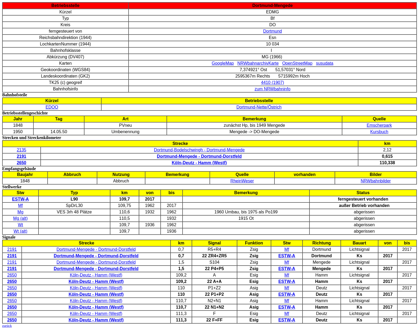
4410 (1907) (272, 82)
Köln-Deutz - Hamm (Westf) (96, 275)
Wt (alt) (21, 231)
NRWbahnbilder (376, 181)
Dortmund (272, 31)
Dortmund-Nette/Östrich (259, 107)
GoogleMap (223, 63)
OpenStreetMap (297, 63)
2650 (12, 275)
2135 (21, 150)
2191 (12, 249)
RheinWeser (242, 181)
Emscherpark (379, 125)
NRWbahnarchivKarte (257, 63)
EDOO (52, 107)
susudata (324, 63)
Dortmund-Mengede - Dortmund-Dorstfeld (96, 249)
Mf (20, 205)
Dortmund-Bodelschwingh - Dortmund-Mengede (199, 150)
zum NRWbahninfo (272, 89)
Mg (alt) (20, 218)
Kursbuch (379, 131)
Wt (20, 224)
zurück (7, 326)
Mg (20, 212)
